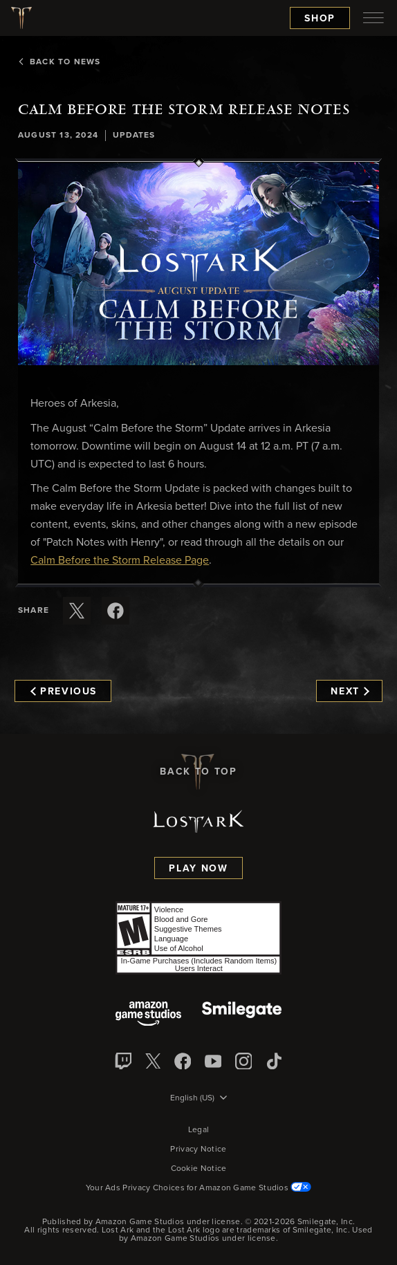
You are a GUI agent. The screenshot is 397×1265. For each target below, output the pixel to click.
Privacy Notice (198, 1149)
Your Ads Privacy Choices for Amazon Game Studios (199, 1188)
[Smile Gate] (241, 1014)
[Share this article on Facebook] (115, 611)
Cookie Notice (199, 1169)
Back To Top (198, 772)
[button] (198, 264)
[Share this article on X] (77, 611)
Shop (319, 19)
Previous (63, 691)
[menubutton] (373, 18)
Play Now (198, 869)
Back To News (59, 62)
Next (350, 691)
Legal (199, 1130)
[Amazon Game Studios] (148, 1014)
